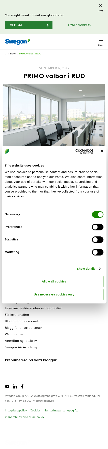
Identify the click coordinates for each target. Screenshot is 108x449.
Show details (86, 268)
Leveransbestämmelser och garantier (33, 308)
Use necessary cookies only (54, 294)
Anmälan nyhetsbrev (21, 341)
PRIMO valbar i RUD (30, 54)
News (13, 54)
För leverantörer (17, 315)
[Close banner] (102, 151)
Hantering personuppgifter (61, 410)
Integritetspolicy (16, 410)
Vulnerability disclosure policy (24, 417)
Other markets (79, 25)
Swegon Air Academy (21, 347)
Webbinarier (14, 334)
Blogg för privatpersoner (23, 328)
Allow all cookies (54, 281)
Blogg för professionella (23, 321)
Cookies (35, 410)
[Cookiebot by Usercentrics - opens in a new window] (75, 151)
